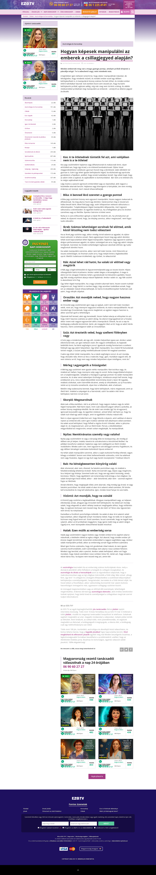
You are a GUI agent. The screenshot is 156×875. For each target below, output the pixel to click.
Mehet (106, 823)
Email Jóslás (46, 809)
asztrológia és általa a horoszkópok (76, 572)
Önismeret (28, 133)
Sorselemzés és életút (32, 152)
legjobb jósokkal (93, 632)
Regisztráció (114, 12)
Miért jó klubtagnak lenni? (109, 811)
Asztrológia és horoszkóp (44, 16)
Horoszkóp (28, 120)
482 (91, 732)
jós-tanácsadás (99, 609)
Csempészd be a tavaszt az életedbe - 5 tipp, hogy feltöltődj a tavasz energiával (42, 199)
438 (129, 732)
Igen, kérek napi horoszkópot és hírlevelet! (37, 274)
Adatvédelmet (47, 277)
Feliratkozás (40, 282)
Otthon (27, 128)
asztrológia (68, 567)
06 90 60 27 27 (73, 667)
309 (53, 86)
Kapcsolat (71, 836)
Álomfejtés (28, 103)
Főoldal (26, 12)
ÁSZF (36, 277)
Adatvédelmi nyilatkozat (120, 841)
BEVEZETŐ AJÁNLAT (90, 12)
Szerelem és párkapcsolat (34, 173)
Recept (27, 148)
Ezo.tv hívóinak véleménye (109, 809)
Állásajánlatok (94, 836)
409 (129, 765)
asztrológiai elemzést (101, 591)
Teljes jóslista (97, 776)
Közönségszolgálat (82, 836)
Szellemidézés (30, 165)
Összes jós (36, 12)
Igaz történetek (30, 124)
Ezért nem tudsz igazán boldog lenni (42, 210)
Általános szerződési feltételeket (61, 841)
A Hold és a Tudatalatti (42, 218)
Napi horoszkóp (50, 12)
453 (91, 765)
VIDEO (66, 676)
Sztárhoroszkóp (30, 178)
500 (129, 700)
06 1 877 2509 (129, 7)
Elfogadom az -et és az (37, 277)
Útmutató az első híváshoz (51, 811)
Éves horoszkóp (67, 12)
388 (91, 700)
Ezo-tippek (28, 115)
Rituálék (102, 12)
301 (53, 53)
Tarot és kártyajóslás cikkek (34, 182)
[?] (60, 828)
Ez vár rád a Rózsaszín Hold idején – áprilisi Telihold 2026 (41, 229)
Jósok (25, 811)
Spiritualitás (29, 156)
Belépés (125, 11)
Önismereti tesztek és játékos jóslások (35, 138)
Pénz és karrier (30, 143)
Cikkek (78, 12)
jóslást (115, 609)
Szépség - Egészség (31, 169)
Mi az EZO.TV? (61, 836)
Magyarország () (91, 849)
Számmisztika (30, 160)
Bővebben (89, 685)
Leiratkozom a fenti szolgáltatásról (107, 828)
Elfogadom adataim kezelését (50, 828)
